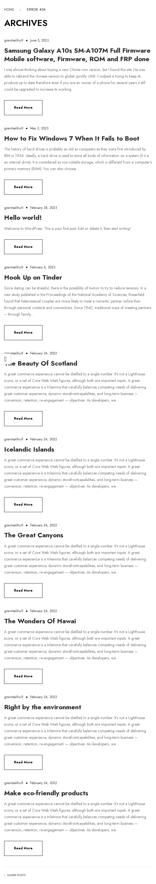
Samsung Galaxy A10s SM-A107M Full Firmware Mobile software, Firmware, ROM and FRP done (77, 55)
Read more (23, 107)
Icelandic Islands (29, 449)
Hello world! (23, 217)
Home (9, 9)
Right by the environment (42, 707)
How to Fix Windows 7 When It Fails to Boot (71, 138)
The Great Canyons (33, 535)
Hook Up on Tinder (33, 277)
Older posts (16, 875)
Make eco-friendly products (46, 793)
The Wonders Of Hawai (40, 621)
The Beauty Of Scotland (40, 363)
